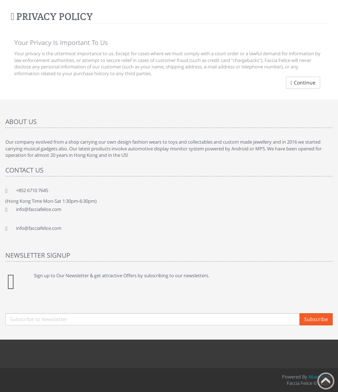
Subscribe (316, 319)
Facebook (10, 352)
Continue (303, 82)
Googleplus (73, 352)
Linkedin (42, 352)
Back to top (326, 381)
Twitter (26, 352)
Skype (89, 352)
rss (57, 352)
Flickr (104, 352)
